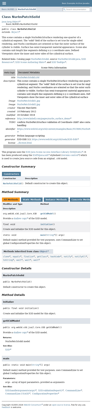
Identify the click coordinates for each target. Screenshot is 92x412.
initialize (46, 224)
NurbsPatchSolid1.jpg (28, 101)
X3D (7, 349)
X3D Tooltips (58, 62)
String (50, 235)
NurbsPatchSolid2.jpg (28, 104)
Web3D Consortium (32, 405)
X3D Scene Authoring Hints (29, 62)
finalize (28, 256)
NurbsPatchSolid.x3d (28, 77)
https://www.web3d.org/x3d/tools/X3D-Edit (54, 139)
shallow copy (20, 218)
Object (15, 32)
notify (67, 256)
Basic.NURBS (8, 9)
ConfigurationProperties (45, 393)
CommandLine (73, 390)
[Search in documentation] (76, 9)
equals (16, 256)
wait (18, 260)
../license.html (24, 143)
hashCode (55, 256)
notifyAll (80, 256)
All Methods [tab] (11, 199)
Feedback (6, 407)
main (42, 235)
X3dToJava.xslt (40, 155)
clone (6, 256)
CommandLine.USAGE (17, 393)
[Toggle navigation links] (4, 3)
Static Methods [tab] (32, 199)
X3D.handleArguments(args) (20, 390)
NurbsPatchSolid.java (69, 59)
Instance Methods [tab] (56, 199)
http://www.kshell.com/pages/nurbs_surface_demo (43, 118)
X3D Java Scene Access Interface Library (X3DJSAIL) (54, 152)
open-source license (61, 405)
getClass (42, 256)
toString (8, 260)
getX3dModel (47, 213)
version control (70, 155)
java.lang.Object (10, 21)
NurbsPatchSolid (27, 9)
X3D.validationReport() (50, 390)
